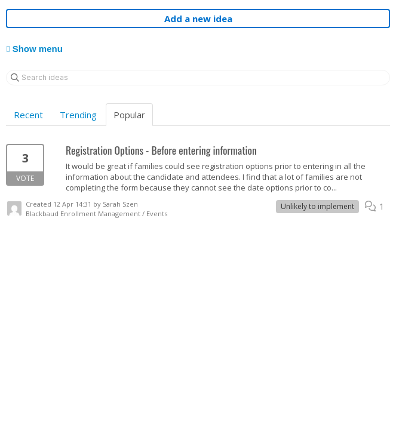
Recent (28, 115)
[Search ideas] (198, 77)
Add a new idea (198, 18)
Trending (78, 115)
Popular (129, 115)
